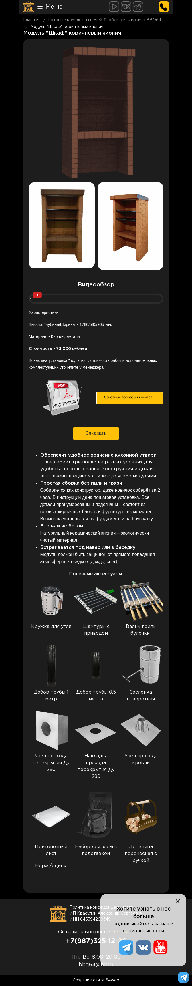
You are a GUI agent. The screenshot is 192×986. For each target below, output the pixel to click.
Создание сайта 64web (96, 980)
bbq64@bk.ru (96, 965)
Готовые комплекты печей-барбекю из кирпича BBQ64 (104, 20)
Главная (31, 20)
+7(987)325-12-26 (96, 941)
